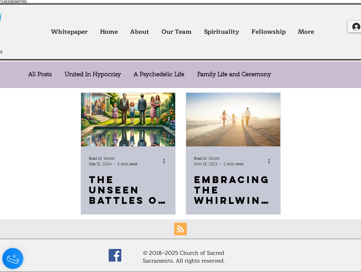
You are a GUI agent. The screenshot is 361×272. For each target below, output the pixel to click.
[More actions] (166, 161)
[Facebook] (115, 255)
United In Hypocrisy (93, 75)
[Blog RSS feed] (180, 229)
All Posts (40, 75)
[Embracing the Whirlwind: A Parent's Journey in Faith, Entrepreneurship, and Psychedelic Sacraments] (233, 119)
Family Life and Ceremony (234, 75)
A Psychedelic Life (159, 75)
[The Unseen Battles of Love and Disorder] (128, 119)
